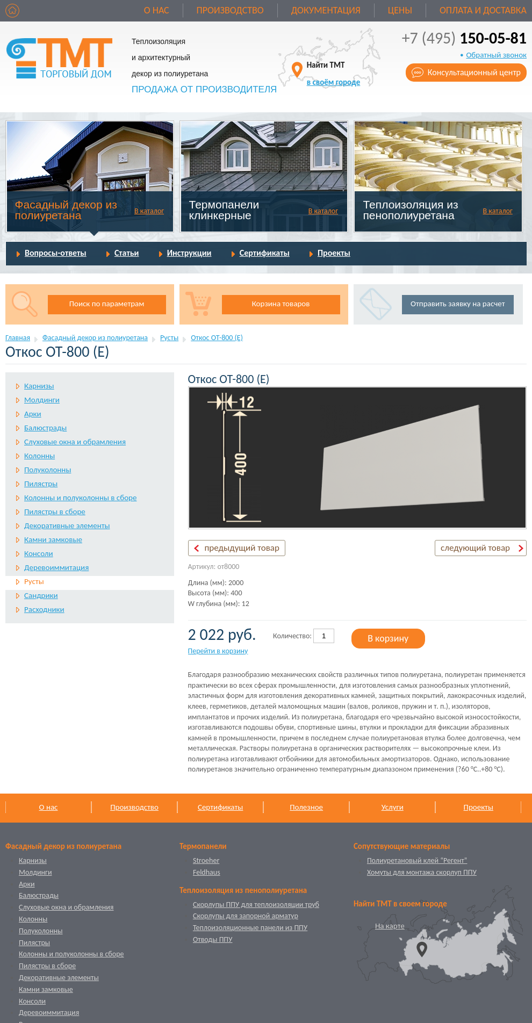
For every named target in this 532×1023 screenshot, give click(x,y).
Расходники (44, 609)
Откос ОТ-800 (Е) (217, 337)
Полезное (306, 807)
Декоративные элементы (67, 525)
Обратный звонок (496, 55)
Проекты (334, 253)
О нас (156, 10)
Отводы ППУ (212, 939)
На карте (390, 926)
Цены (400, 10)
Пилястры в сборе (54, 511)
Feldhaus (206, 872)
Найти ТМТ (334, 73)
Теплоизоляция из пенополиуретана (410, 209)
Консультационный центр (474, 72)
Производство (230, 10)
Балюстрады (45, 428)
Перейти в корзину (218, 650)
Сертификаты (265, 253)
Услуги (393, 807)
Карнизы (39, 386)
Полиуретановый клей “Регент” (417, 860)
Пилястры (40, 483)
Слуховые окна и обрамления (75, 441)
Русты (169, 337)
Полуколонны (47, 469)
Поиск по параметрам (107, 303)
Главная (17, 337)
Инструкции (189, 253)
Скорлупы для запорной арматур (245, 915)
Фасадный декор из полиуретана (66, 209)
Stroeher (206, 860)
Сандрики (41, 595)
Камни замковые (53, 539)
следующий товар (475, 547)
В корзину (388, 638)
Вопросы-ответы (56, 253)
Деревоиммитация (56, 567)
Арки (32, 414)
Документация (326, 10)
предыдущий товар (242, 547)
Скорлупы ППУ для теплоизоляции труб (256, 904)
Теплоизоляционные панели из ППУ (250, 927)
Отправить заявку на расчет (458, 303)
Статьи (126, 253)
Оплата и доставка (483, 10)
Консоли (38, 553)
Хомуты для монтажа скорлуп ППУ (422, 872)
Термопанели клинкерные (224, 209)
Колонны (39, 455)
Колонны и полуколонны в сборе (80, 497)
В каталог (149, 210)
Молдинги (42, 400)
